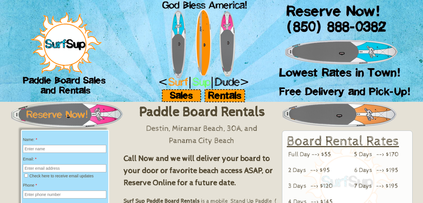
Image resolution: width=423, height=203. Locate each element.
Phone (30, 185)
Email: (29, 159)
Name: (30, 139)
